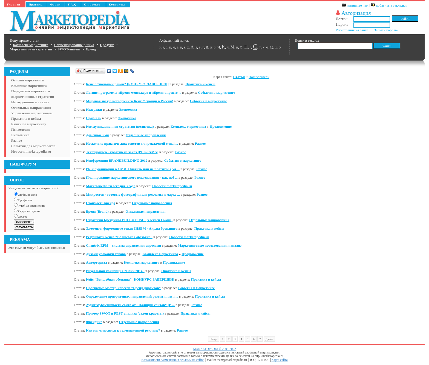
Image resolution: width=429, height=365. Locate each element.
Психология (20, 129)
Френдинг (94, 322)
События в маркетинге (216, 92)
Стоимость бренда (100, 203)
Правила (36, 4)
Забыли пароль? (386, 30)
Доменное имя (97, 135)
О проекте (92, 4)
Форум (55, 4)
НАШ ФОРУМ (23, 164)
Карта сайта (280, 360)
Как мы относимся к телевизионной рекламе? (123, 330)
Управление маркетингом (32, 113)
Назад (213, 339)
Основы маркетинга (27, 80)
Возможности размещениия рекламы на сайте (172, 360)
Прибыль (93, 118)
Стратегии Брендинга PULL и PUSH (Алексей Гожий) (129, 220)
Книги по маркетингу (28, 124)
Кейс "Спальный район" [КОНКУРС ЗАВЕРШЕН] (127, 84)
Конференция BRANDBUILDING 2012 (117, 160)
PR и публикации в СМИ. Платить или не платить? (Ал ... (133, 169)
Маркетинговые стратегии (32, 97)
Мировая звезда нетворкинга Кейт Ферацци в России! (129, 101)
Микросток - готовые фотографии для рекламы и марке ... (133, 194)
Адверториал (96, 262)
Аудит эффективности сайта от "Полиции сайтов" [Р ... (130, 305)
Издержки (94, 109)
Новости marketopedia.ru (31, 151)
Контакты (117, 4)
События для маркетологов (33, 146)
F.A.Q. (73, 4)
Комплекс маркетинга (29, 86)
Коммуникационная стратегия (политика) (120, 126)
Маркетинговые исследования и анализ (209, 245)
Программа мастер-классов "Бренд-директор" (123, 288)
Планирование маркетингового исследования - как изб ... (132, 177)
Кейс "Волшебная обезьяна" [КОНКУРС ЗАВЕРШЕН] (130, 279)
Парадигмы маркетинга (30, 91)
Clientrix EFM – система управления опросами (123, 245)
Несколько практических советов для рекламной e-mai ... (132, 143)
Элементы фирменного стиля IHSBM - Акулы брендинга (131, 228)
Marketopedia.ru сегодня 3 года (111, 186)
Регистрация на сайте (352, 30)
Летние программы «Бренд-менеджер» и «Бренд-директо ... (133, 92)
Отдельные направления (31, 107)
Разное (16, 140)
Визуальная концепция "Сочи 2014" (115, 271)
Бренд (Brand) (97, 211)
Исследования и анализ (30, 102)
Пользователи (259, 77)
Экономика (20, 135)
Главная (13, 4)
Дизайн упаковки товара (106, 254)
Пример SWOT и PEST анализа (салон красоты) (125, 313)
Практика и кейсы (26, 118)
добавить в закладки (391, 5)
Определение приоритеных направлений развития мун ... (132, 296)
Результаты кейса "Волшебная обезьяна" (119, 237)
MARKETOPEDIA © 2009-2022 (214, 349)
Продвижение (221, 126)
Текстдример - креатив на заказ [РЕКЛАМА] (122, 152)
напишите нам (357, 5)
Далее (269, 339)
